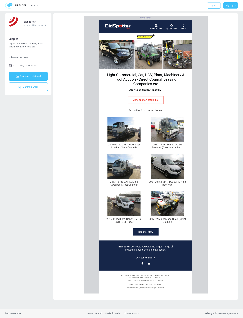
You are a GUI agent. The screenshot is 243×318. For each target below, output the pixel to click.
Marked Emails (112, 313)
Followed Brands (130, 313)
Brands (34, 5)
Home (90, 313)
